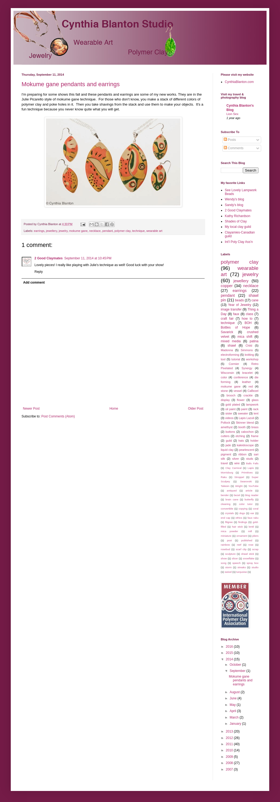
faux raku (252, 517)
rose (250, 544)
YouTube (253, 485)
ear (252, 513)
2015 (230, 653)
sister (228, 413)
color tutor (246, 504)
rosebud (225, 549)
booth (242, 427)
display (225, 400)
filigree (229, 522)
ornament (241, 535)
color (224, 377)
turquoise (241, 571)
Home (114, 408)
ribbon (243, 454)
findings (242, 522)
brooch (231, 395)
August (235, 692)
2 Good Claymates (48, 258)
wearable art (154, 230)
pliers (255, 535)
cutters (225, 436)
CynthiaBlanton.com (239, 82)
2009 (230, 757)
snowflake (248, 558)
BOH (247, 323)
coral (255, 508)
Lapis (251, 467)
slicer (235, 558)
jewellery (51, 230)
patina (254, 341)
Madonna (227, 350)
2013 (230, 731)
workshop (252, 359)
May (233, 705)
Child (249, 345)
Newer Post (31, 408)
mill (250, 531)
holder (254, 440)
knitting (249, 354)
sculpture (230, 553)
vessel (238, 390)
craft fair (227, 318)
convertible (227, 508)
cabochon (247, 431)
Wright (239, 485)
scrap (255, 549)
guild (229, 440)
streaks (241, 567)
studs (249, 458)
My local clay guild (238, 227)
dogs (242, 513)
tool (223, 359)
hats (241, 440)
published (246, 540)
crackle (248, 395)
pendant (107, 230)
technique (138, 230)
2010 (230, 750)
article (249, 490)
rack (255, 409)
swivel (228, 571)
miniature (226, 535)
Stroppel (239, 477)
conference (241, 377)
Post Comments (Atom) (58, 416)
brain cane (231, 499)
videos (229, 418)
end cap (225, 517)
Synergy (247, 368)
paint (244, 409)
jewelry (63, 230)
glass (255, 400)
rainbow (225, 544)
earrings (39, 230)
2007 (230, 769)
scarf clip (241, 549)
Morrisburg (227, 472)
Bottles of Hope (235, 327)
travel (224, 463)
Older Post (195, 408)
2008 (230, 763)
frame (254, 436)
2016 (230, 646)
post (229, 540)
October (236, 665)
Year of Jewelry (239, 305)
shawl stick (247, 553)
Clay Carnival (233, 467)
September (238, 671)
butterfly (249, 499)
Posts (230, 140)
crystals (229, 513)
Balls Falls (252, 463)
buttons (230, 431)
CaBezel (252, 390)
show (224, 558)
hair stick (237, 526)
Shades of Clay (236, 221)
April (233, 711)
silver (235, 458)
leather (246, 381)
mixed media (231, 341)
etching (240, 436)
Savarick (227, 332)
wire (237, 463)
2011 (230, 744)
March (235, 717)
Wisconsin (227, 372)
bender (225, 495)
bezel (237, 495)
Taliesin (225, 485)
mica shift (244, 337)
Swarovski (246, 481)
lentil (251, 526)
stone (224, 390)
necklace (95, 230)
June (233, 698)
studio (254, 567)
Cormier (234, 363)
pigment (226, 454)
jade (228, 445)
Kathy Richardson (237, 216)
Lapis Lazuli (246, 418)
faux (236, 314)
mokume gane (78, 230)
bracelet (247, 372)
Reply (38, 272)
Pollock (225, 422)
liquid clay (227, 449)
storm (228, 567)
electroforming (230, 354)
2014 (230, 659)
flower (241, 400)
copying (243, 508)
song (223, 563)
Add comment (34, 282)
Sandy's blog (234, 205)
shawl (232, 345)
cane (254, 300)
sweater (243, 413)
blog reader (251, 495)
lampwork (252, 404)
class (249, 314)
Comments (233, 148)
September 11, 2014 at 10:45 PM (87, 258)
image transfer (231, 309)
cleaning (225, 504)
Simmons (247, 350)
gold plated (233, 404)
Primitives (247, 472)
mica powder (229, 531)
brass (254, 427)
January (236, 724)
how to (247, 318)
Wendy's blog (234, 199)
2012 (230, 738)
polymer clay (122, 230)
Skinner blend (245, 422)
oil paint (230, 409)
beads (239, 300)
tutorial (235, 359)
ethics (239, 517)
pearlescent (246, 449)
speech (236, 563)
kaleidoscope (245, 445)
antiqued (232, 490)
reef (239, 544)
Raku (224, 477)
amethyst (227, 427)
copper (227, 286)
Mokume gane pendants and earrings (71, 84)
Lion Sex (232, 114)
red (250, 386)
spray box (252, 563)
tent (256, 413)
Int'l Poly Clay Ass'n (239, 242)
